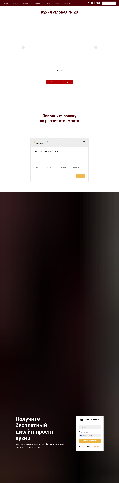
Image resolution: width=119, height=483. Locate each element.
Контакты (67, 3)
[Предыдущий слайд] (23, 47)
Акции (57, 3)
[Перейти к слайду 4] (61, 70)
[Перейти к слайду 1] (57, 70)
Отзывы (25, 3)
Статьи (48, 3)
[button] (109, 3)
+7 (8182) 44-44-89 (93, 3)
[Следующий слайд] (95, 47)
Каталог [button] (15, 3)
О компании (36, 3)
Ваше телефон (84, 432)
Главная (5, 3)
